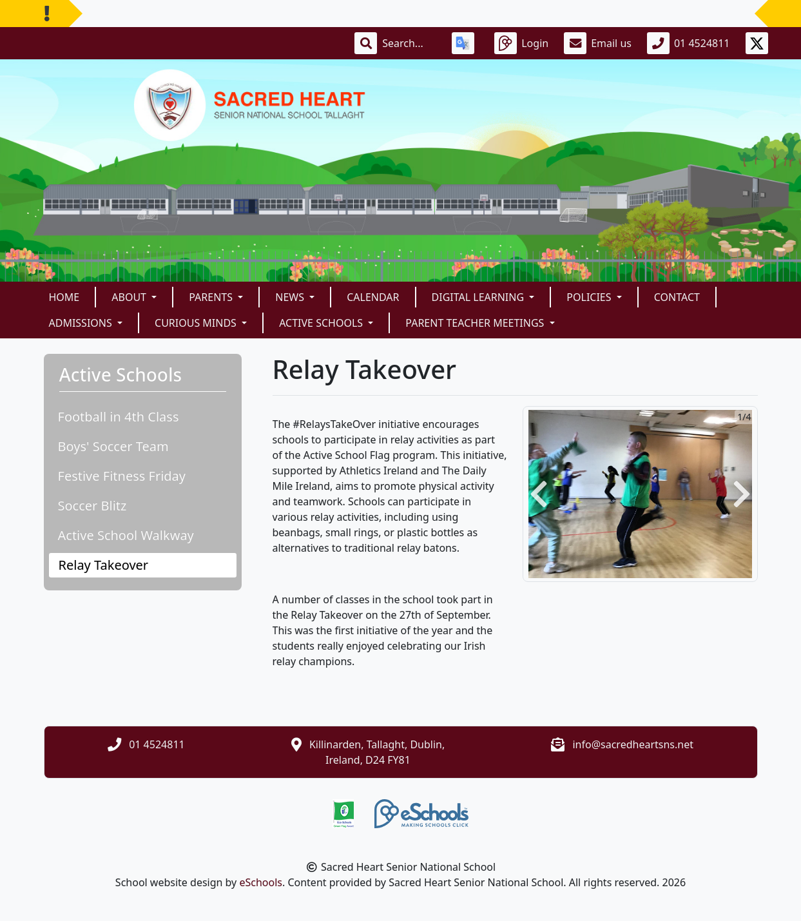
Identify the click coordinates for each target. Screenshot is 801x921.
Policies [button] (589, 297)
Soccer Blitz (92, 505)
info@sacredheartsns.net (632, 744)
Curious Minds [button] (197, 323)
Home (64, 297)
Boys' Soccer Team (113, 446)
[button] (539, 494)
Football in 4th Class (118, 416)
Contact (677, 297)
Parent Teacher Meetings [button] (475, 323)
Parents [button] (212, 297)
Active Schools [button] (322, 323)
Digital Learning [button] (479, 297)
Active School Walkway (126, 535)
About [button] (130, 297)
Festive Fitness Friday (122, 476)
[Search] (409, 43)
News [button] (291, 297)
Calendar (373, 297)
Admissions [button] (82, 323)
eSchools (260, 882)
